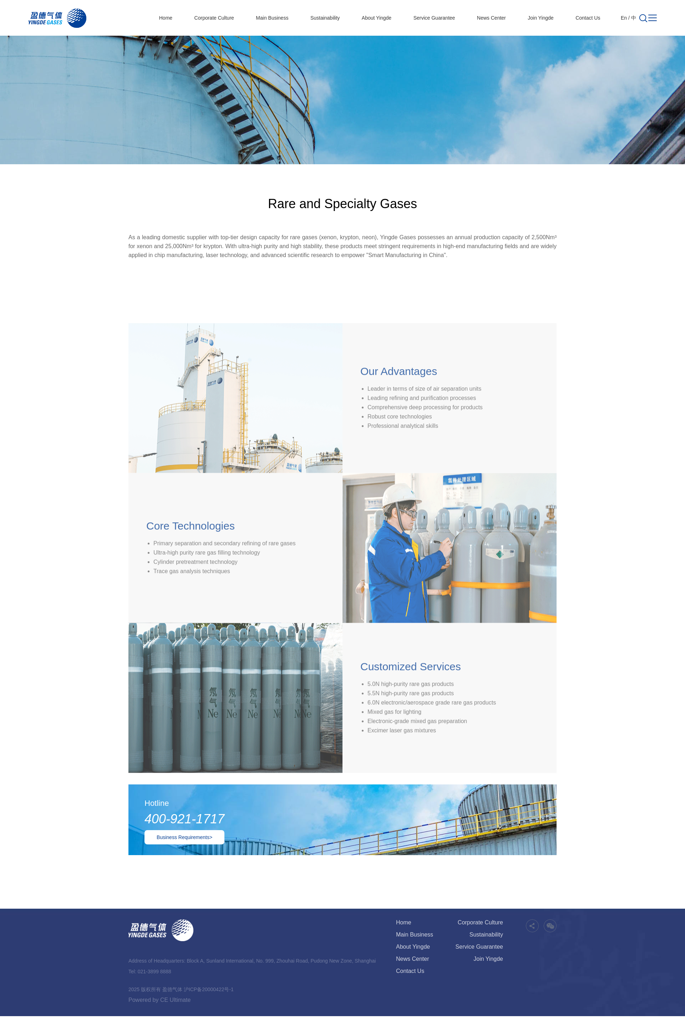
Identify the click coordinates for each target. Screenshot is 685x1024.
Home (165, 18)
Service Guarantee (434, 18)
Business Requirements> (184, 837)
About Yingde (376, 18)
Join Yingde (540, 18)
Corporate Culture (214, 18)
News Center (491, 18)
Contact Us (587, 18)
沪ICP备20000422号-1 (209, 989)
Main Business (272, 18)
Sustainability (325, 18)
